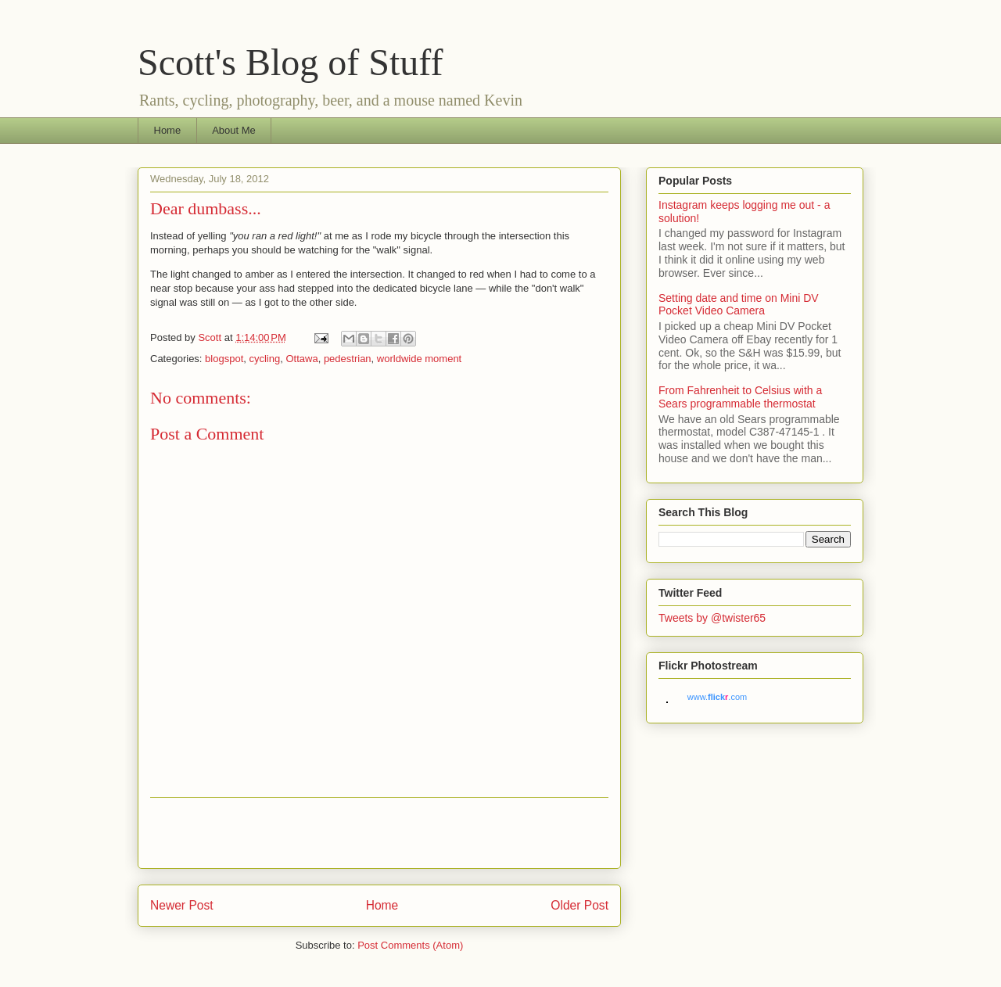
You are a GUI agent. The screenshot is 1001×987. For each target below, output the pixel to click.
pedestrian (347, 358)
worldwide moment (419, 358)
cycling (264, 358)
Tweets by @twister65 (712, 618)
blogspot (224, 358)
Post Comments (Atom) (410, 945)
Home (167, 130)
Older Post (579, 905)
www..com (717, 697)
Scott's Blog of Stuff (290, 62)
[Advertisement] (379, 832)
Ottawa (301, 358)
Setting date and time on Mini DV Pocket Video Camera (738, 305)
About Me (234, 130)
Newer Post (181, 905)
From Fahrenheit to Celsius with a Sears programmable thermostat (740, 397)
